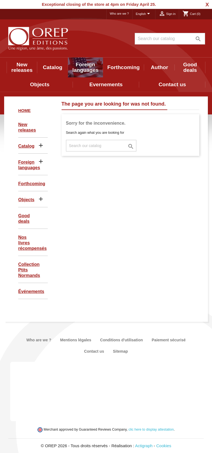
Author (159, 67)
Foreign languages (85, 67)
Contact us (172, 84)
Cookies (163, 445)
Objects (39, 84)
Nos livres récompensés (32, 243)
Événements (31, 291)
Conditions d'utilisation (121, 340)
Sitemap (120, 351)
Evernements (106, 84)
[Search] (170, 38)
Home (24, 110)
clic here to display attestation (151, 429)
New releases (22, 67)
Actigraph (143, 445)
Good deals (190, 67)
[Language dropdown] (144, 14)
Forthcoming (123, 67)
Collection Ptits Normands (29, 270)
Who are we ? (119, 13)
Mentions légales (75, 340)
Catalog (52, 67)
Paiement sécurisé (169, 340)
